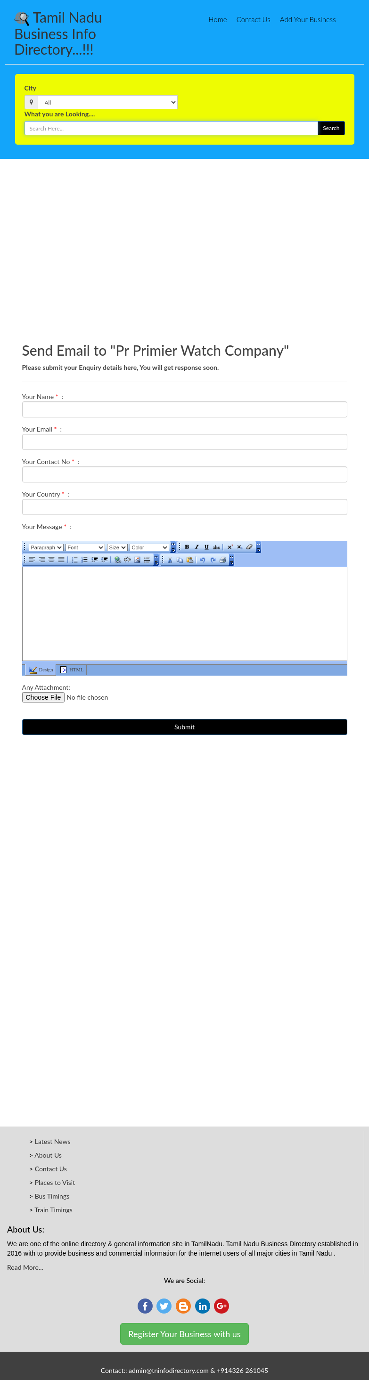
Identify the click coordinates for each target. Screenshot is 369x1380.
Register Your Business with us (184, 1334)
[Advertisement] (184, 187)
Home (217, 19)
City (30, 88)
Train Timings (53, 1210)
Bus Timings (52, 1196)
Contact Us (254, 19)
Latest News (53, 1141)
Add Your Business (308, 19)
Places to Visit (55, 1182)
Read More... (25, 1267)
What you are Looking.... (60, 114)
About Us (48, 1155)
